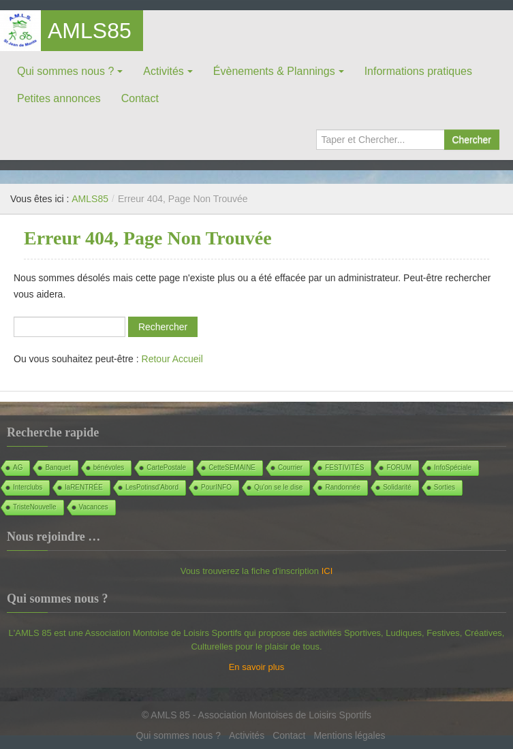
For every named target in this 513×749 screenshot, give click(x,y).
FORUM (398, 467)
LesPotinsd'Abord (151, 487)
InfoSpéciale (452, 467)
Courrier (290, 467)
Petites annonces (59, 98)
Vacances (93, 507)
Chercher (471, 139)
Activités (163, 71)
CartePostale (166, 467)
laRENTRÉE (84, 487)
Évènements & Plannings (274, 71)
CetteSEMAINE (231, 467)
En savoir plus (257, 667)
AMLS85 (89, 30)
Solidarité (397, 487)
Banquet (57, 467)
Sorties (444, 487)
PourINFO (216, 487)
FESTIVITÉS (344, 467)
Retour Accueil (172, 358)
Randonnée (342, 487)
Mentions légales (349, 735)
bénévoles (109, 467)
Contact (140, 98)
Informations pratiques (418, 71)
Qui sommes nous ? (65, 71)
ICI (327, 571)
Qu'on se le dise (278, 487)
